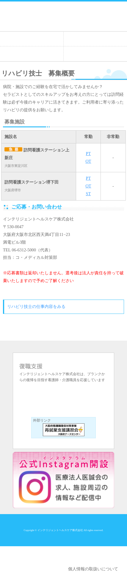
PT (88, 153)
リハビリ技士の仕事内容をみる (36, 306)
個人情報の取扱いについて (93, 568)
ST (88, 193)
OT (88, 161)
